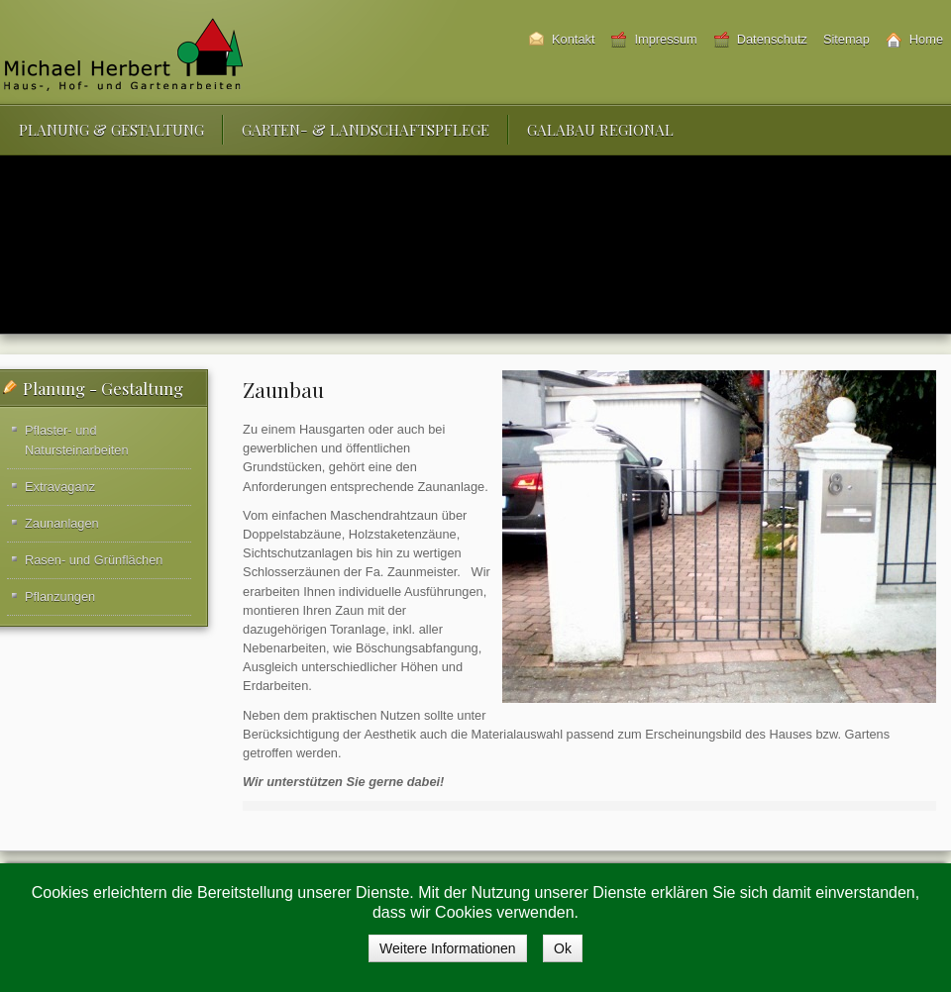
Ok (563, 948)
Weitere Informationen (447, 948)
